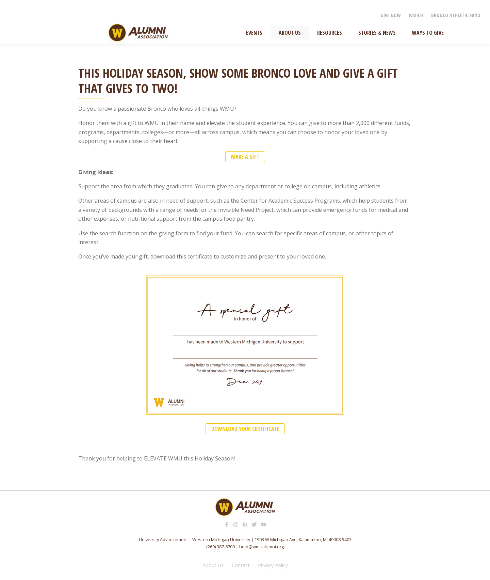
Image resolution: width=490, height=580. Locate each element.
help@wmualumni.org (261, 547)
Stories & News (377, 32)
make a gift (245, 156)
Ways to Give (428, 32)
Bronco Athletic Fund (455, 15)
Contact (241, 565)
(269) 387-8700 (220, 547)
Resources (329, 32)
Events (254, 32)
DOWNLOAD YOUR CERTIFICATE (245, 429)
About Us (290, 32)
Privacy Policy (273, 565)
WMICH (416, 15)
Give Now (390, 15)
